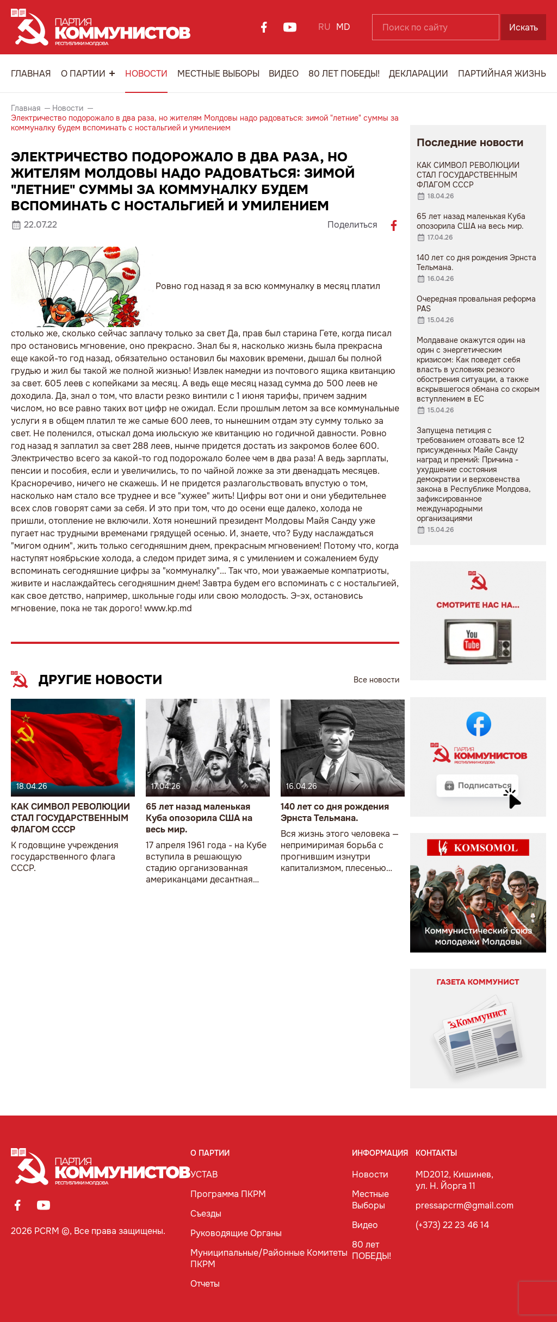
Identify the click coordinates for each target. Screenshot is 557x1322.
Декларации (418, 73)
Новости (146, 73)
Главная (31, 73)
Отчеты (205, 1283)
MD (343, 27)
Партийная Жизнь (502, 73)
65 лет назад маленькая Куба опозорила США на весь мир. (199, 818)
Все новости (376, 680)
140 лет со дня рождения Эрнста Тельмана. (335, 812)
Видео (284, 73)
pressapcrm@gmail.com (464, 1205)
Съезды (205, 1213)
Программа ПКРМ (228, 1194)
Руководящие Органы (236, 1233)
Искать (523, 27)
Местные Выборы (218, 73)
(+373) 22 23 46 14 (452, 1225)
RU (324, 27)
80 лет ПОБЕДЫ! (344, 73)
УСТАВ (204, 1174)
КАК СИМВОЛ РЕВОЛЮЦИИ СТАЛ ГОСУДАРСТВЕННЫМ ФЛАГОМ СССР (70, 818)
